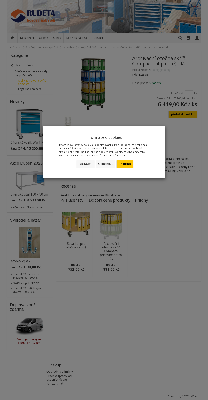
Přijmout (125, 164)
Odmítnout (105, 164)
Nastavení (85, 164)
